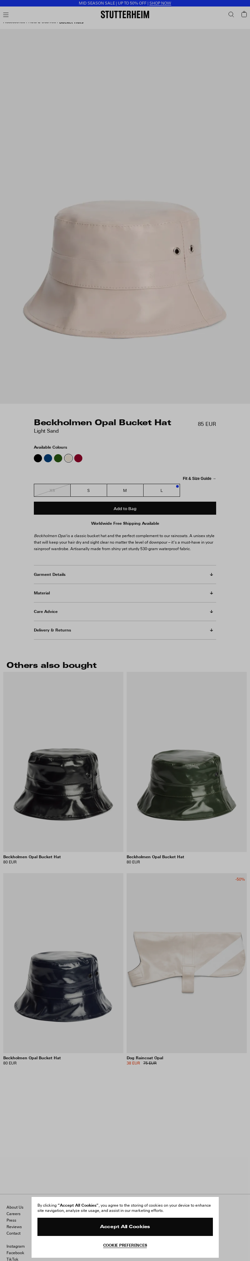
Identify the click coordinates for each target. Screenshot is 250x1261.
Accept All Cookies (125, 1227)
